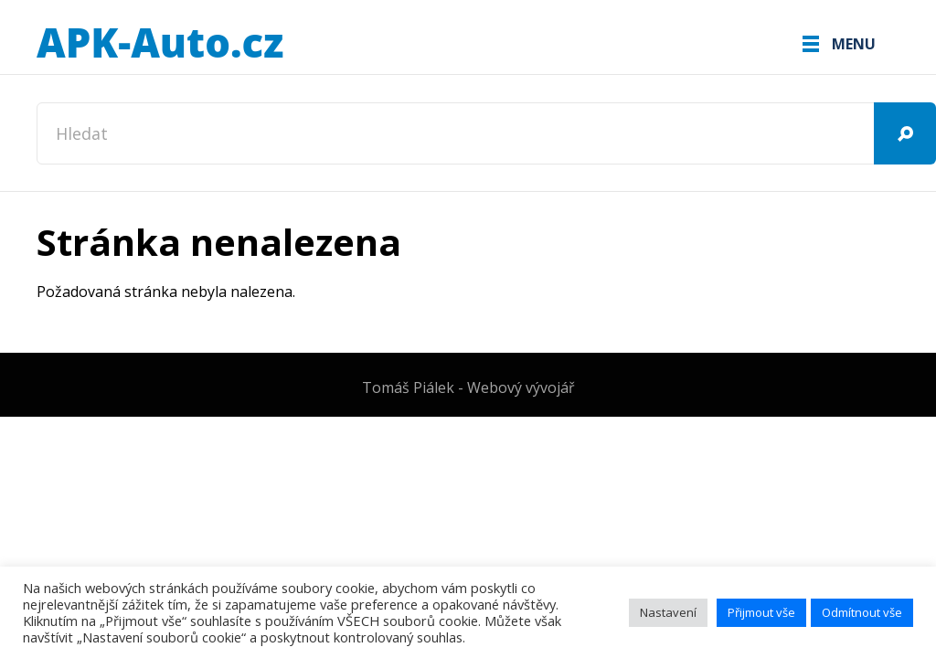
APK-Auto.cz (160, 43)
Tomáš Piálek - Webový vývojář (468, 387)
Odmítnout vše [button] (862, 612)
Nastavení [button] (668, 612)
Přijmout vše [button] (761, 612)
